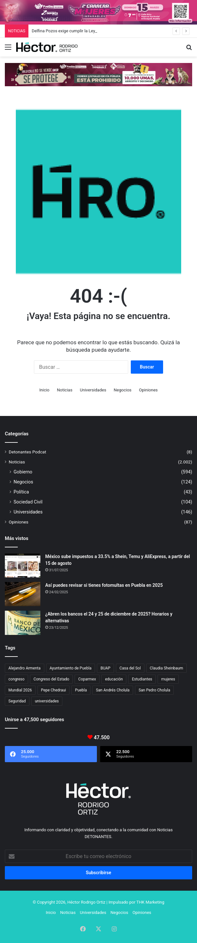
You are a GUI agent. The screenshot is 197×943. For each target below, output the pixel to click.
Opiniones (148, 390)
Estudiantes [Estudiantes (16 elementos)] (142, 679)
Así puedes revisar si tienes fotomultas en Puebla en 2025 (104, 585)
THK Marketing (150, 902)
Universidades (93, 390)
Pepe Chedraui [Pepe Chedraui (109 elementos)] (53, 690)
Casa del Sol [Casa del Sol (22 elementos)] (130, 668)
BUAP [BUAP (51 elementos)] (105, 668)
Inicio (44, 390)
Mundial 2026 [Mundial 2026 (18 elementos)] (20, 690)
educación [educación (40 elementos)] (114, 679)
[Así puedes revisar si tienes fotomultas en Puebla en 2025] (22, 594)
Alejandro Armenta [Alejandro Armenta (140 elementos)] (24, 668)
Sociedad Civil (28, 501)
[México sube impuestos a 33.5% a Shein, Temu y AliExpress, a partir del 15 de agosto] (22, 565)
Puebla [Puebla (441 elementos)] (81, 690)
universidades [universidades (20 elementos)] (47, 701)
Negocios (122, 390)
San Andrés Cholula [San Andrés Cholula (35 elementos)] (113, 690)
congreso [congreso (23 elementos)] (16, 679)
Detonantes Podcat (27, 451)
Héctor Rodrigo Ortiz (86, 902)
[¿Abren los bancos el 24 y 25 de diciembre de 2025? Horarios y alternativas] (22, 623)
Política (21, 491)
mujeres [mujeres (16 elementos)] (168, 679)
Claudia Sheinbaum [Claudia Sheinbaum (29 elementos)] (166, 668)
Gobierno (23, 471)
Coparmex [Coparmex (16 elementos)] (87, 679)
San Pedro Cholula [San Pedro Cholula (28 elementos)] (154, 690)
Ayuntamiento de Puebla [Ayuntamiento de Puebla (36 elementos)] (71, 668)
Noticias (64, 390)
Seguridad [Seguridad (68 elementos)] (17, 701)
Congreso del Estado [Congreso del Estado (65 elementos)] (51, 679)
